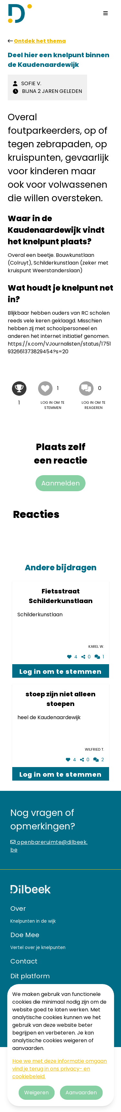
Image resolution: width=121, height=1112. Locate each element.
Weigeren (36, 1092)
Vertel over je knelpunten (38, 948)
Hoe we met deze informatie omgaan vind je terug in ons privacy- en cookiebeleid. (59, 1068)
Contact (23, 961)
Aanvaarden (81, 1092)
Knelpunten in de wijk (33, 921)
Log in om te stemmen (60, 671)
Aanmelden (60, 483)
